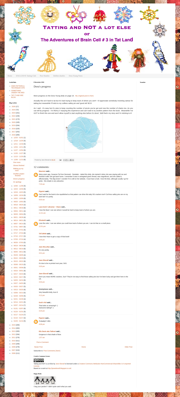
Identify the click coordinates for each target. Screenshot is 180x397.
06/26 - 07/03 (19, 242)
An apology (17, 182)
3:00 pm (42, 240)
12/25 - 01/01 (19, 138)
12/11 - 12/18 (19, 144)
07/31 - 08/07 (19, 227)
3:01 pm (42, 253)
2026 (14, 106)
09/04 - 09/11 (19, 211)
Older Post (128, 347)
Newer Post (38, 347)
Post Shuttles (44, 76)
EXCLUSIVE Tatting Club (26, 76)
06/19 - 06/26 (19, 246)
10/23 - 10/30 (19, 189)
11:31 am (42, 213)
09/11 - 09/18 (19, 208)
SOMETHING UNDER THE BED (17, 91)
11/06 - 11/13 (19, 160)
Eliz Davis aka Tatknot (47, 331)
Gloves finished (18, 165)
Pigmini (42, 191)
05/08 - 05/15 (19, 264)
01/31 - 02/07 (19, 308)
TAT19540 (42, 234)
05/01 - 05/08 (19, 268)
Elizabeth (42, 220)
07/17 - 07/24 (19, 233)
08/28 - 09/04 (19, 214)
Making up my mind (18, 169)
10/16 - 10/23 (19, 192)
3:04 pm (42, 282)
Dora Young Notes (76, 76)
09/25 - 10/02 (19, 202)
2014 (14, 328)
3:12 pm (42, 295)
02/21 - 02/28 (19, 299)
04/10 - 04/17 (19, 277)
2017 (14, 132)
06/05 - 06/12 (19, 252)
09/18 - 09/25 (19, 205)
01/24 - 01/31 (19, 311)
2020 (14, 122)
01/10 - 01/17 (19, 318)
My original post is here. (84, 96)
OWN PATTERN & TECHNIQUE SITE (18, 87)
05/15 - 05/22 (19, 261)
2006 (14, 353)
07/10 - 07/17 (19, 236)
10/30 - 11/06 (19, 186)
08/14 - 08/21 (19, 220)
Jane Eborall (43, 260)
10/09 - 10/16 (19, 195)
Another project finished (18, 175)
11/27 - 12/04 (19, 150)
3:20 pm (42, 311)
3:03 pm (42, 266)
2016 (14, 135)
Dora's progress (19, 179)
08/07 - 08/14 (19, 224)
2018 (14, 129)
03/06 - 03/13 (19, 293)
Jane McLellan (44, 247)
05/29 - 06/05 (19, 255)
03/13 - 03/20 (19, 289)
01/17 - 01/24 (19, 315)
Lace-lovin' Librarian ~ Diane (50, 207)
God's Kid (42, 302)
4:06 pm (42, 324)
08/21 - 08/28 (19, 217)
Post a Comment (43, 342)
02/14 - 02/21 (19, 302)
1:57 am (42, 337)
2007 (14, 350)
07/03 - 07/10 (19, 239)
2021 (14, 119)
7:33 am (42, 184)
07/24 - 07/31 (19, 230)
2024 (14, 110)
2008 (14, 347)
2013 (14, 331)
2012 (14, 334)
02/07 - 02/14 (19, 305)
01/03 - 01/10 (19, 321)
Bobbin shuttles (59, 76)
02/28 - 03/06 (19, 296)
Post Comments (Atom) (52, 351)
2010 (14, 341)
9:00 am (42, 200)
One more (16, 162)
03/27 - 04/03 (19, 283)
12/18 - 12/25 (19, 141)
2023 (14, 113)
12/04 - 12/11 (19, 147)
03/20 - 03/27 (19, 286)
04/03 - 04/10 (19, 280)
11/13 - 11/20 (19, 156)
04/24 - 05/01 (19, 271)
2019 (14, 125)
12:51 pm (42, 226)
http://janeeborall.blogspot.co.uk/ (59, 368)
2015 (14, 325)
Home (10, 76)
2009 (14, 344)
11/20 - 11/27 (19, 153)
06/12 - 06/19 (19, 249)
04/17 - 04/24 (19, 274)
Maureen (42, 171)
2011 (14, 337)
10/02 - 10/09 (19, 198)
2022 (14, 116)
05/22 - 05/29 (19, 258)
